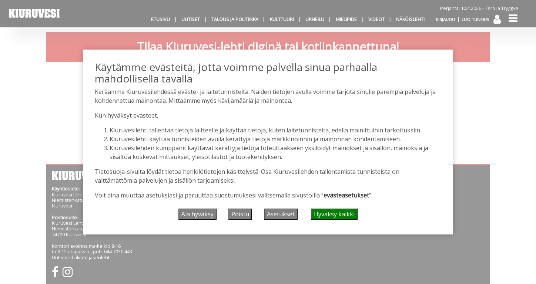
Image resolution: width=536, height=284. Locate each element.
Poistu (240, 214)
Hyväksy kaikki (334, 214)
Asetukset (281, 214)
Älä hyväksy (197, 214)
